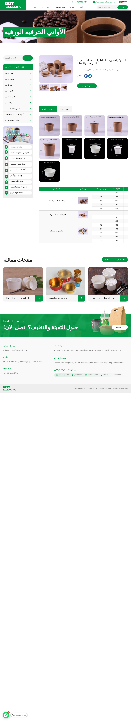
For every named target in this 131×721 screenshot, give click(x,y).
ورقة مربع (8, 102)
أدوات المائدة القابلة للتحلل (14, 114)
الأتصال (81, 7)
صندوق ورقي (10, 79)
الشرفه (33, 7)
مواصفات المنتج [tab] (48, 109)
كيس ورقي (9, 91)
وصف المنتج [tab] (65, 109)
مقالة (72, 7)
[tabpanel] (83, 178)
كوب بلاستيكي (10, 97)
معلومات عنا (45, 7)
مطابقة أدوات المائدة (12, 120)
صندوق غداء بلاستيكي (12, 108)
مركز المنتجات (60, 7)
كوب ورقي (9, 73)
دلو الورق (8, 85)
